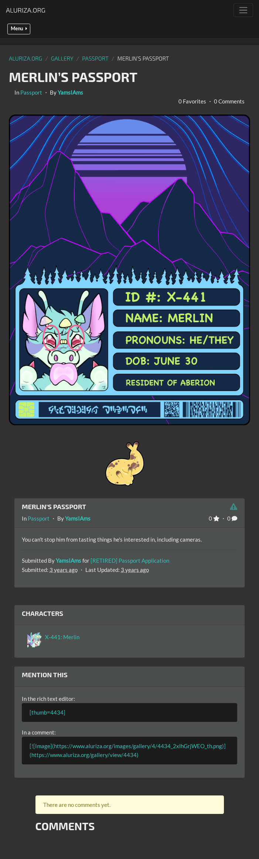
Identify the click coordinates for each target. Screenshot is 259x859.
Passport (95, 58)
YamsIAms (70, 92)
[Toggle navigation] (243, 10)
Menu (19, 28)
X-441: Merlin (62, 637)
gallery (62, 58)
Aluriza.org (25, 10)
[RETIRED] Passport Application (130, 560)
